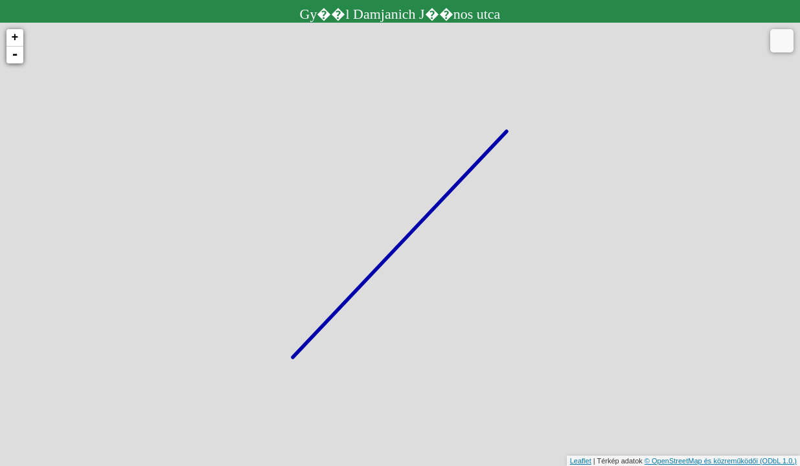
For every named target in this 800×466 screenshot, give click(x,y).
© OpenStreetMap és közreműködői (702, 461)
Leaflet (580, 461)
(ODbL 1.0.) (778, 461)
